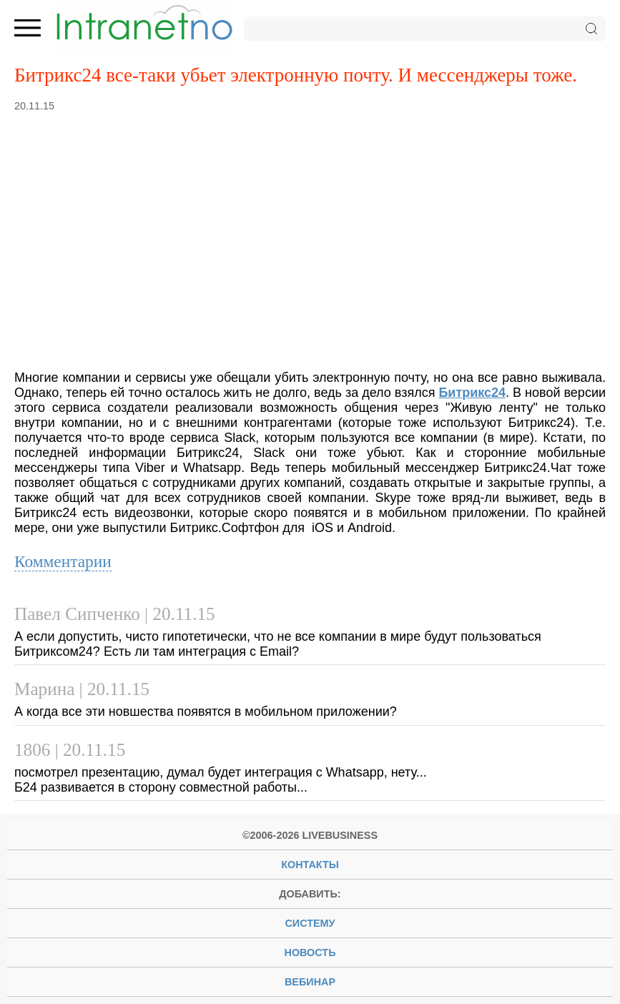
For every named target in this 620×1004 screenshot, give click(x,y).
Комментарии (63, 561)
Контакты (310, 864)
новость (310, 952)
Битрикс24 (472, 392)
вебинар (310, 982)
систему (310, 923)
